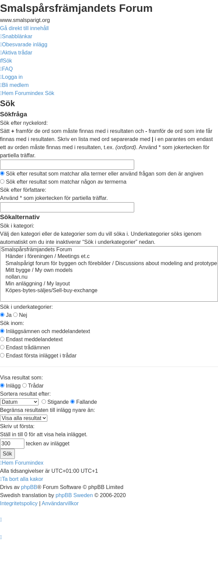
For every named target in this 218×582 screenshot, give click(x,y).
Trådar (33, 386)
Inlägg (10, 386)
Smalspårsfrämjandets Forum (109, 250)
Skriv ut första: (17, 426)
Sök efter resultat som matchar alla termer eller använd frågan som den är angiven (101, 174)
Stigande (55, 402)
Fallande (83, 402)
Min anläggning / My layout (109, 284)
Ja (5, 315)
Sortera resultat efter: (25, 394)
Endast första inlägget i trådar (38, 355)
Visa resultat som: (21, 377)
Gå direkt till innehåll (24, 28)
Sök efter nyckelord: (24, 123)
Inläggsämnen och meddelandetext (45, 331)
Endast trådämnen (25, 347)
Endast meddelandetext (31, 339)
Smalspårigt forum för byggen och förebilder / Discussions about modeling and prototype (109, 263)
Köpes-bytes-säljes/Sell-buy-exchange (109, 290)
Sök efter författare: (23, 190)
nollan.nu (109, 277)
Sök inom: (12, 323)
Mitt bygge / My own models (109, 270)
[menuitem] (23, 44)
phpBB (29, 487)
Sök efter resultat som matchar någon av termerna (63, 182)
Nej (20, 315)
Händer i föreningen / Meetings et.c (109, 256)
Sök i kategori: (17, 226)
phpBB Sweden (74, 495)
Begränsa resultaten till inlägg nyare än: (47, 410)
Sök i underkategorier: (26, 307)
